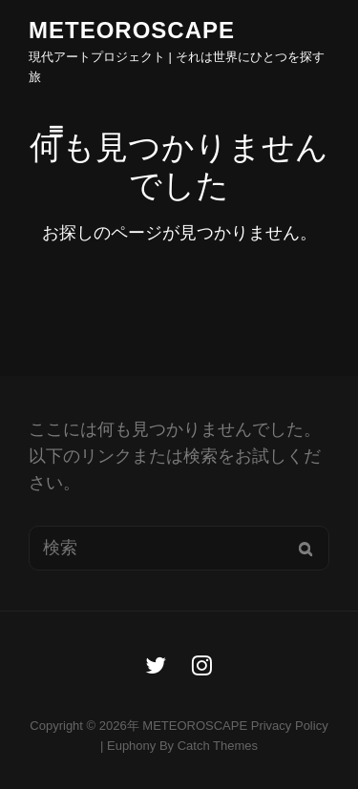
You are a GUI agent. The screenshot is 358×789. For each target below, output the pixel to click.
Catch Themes (218, 745)
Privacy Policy (289, 725)
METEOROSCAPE (132, 30)
